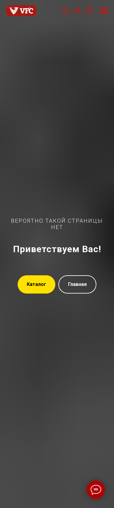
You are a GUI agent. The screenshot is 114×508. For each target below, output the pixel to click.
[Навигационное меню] (103, 11)
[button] (66, 10)
